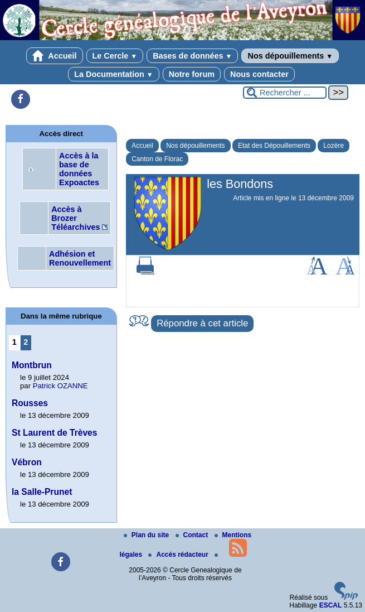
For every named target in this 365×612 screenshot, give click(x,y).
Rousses (30, 403)
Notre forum (192, 74)
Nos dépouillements (290, 55)
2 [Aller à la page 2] (25, 342)
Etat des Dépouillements (274, 146)
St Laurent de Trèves (54, 432)
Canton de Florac (157, 159)
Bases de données (192, 55)
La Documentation (113, 74)
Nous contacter (259, 74)
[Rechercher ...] (285, 92)
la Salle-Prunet (42, 492)
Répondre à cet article (202, 323)
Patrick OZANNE (60, 386)
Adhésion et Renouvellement (80, 258)
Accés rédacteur (179, 554)
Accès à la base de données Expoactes (79, 169)
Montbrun (32, 365)
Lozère (333, 146)
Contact (193, 535)
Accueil (54, 55)
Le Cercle (115, 55)
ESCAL (330, 605)
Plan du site (147, 535)
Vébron (27, 462)
